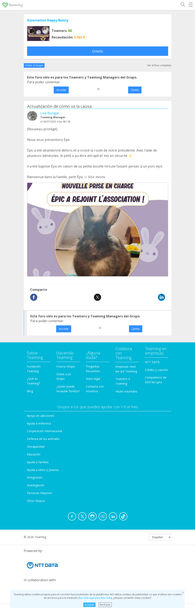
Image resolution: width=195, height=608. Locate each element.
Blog (30, 391)
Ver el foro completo (159, 65)
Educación (33, 454)
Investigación (35, 485)
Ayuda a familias (38, 462)
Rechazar (105, 604)
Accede (61, 90)
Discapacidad (35, 446)
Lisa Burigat (49, 113)
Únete (97, 51)
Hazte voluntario (126, 391)
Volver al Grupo (34, 65)
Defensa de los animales (43, 439)
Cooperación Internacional (44, 431)
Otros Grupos (36, 501)
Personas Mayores (39, 493)
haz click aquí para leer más (95, 598)
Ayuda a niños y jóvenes (43, 470)
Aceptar (89, 604)
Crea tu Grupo (65, 366)
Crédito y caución (156, 370)
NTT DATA (152, 362)
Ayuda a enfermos (39, 423)
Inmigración (34, 477)
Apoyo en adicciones (40, 416)
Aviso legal (93, 379)
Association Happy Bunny (47, 20)
